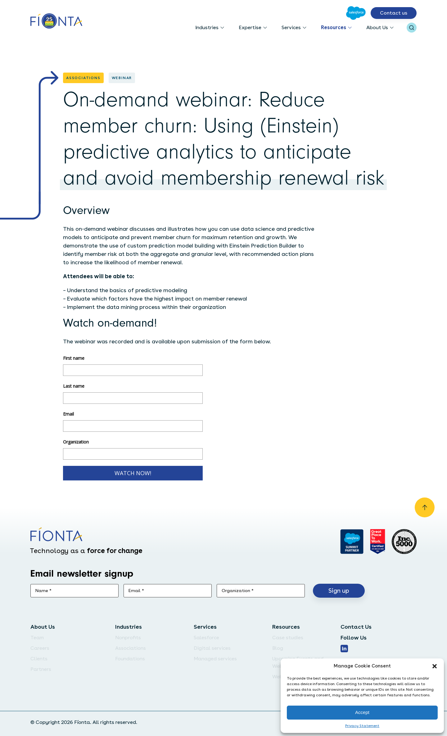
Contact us (393, 13)
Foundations (130, 659)
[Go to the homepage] (56, 21)
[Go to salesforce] (351, 541)
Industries (207, 27)
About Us (377, 27)
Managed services (215, 659)
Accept (362, 712)
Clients (38, 659)
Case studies (287, 637)
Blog (277, 648)
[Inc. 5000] (404, 541)
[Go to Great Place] (377, 541)
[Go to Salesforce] (356, 13)
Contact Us (356, 626)
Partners (40, 669)
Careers (39, 648)
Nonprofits (128, 637)
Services (291, 27)
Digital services (212, 648)
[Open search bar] (412, 28)
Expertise (250, 27)
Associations (130, 648)
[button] (434, 666)
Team (37, 637)
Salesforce (206, 637)
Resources (333, 27)
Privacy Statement (362, 726)
